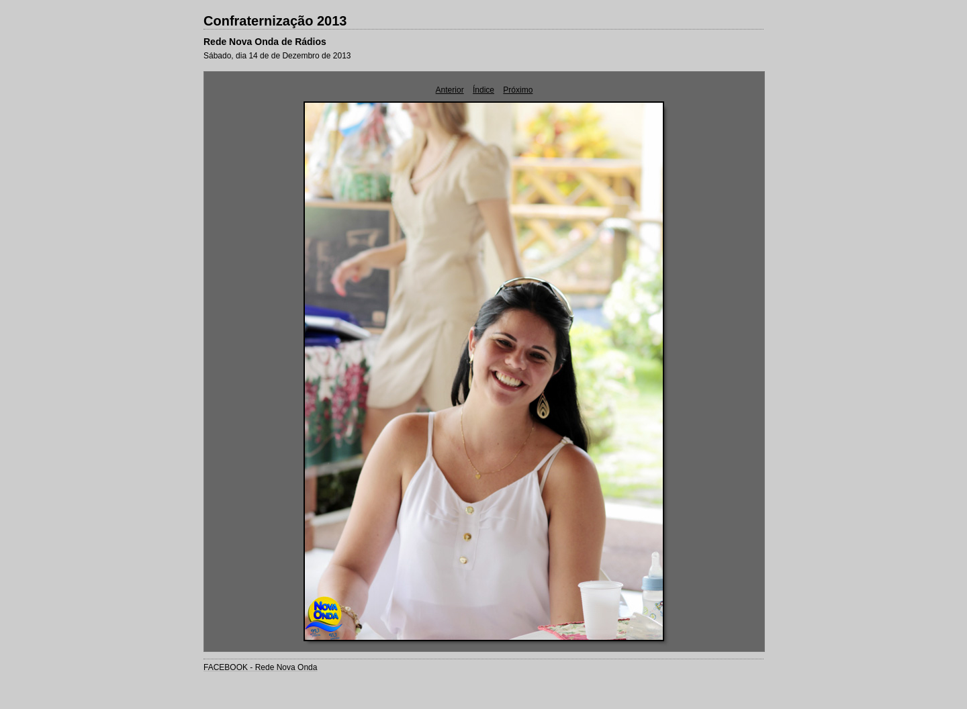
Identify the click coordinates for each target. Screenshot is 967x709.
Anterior (450, 90)
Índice (483, 90)
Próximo (518, 90)
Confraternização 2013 (275, 20)
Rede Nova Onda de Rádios (264, 41)
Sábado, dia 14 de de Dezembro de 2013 (277, 55)
